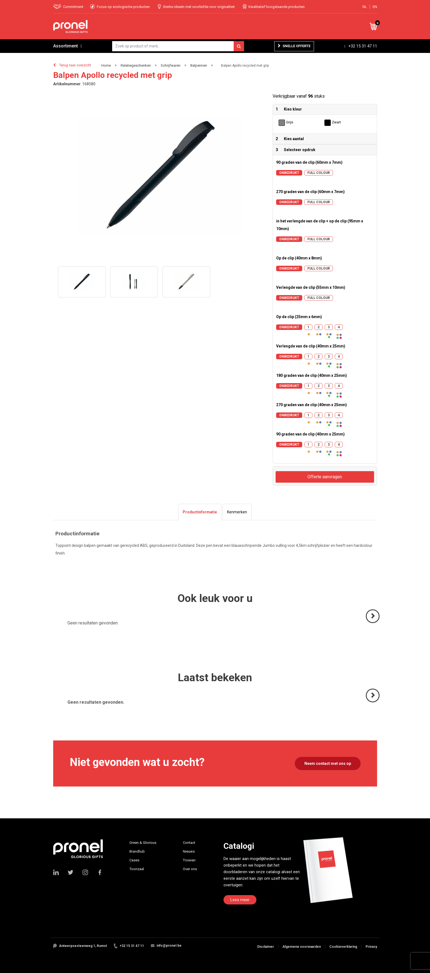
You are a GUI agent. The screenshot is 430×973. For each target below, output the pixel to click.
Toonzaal (136, 869)
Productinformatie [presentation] (200, 512)
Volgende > (373, 622)
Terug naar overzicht (75, 65)
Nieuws (189, 851)
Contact (189, 843)
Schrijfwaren (170, 65)
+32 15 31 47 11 (362, 46)
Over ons (190, 869)
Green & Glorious (142, 843)
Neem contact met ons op (327, 763)
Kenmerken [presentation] (237, 512)
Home (106, 65)
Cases (134, 860)
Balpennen (198, 65)
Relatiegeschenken (136, 65)
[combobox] (178, 46)
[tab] (199, 512)
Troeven (189, 860)
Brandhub (137, 851)
